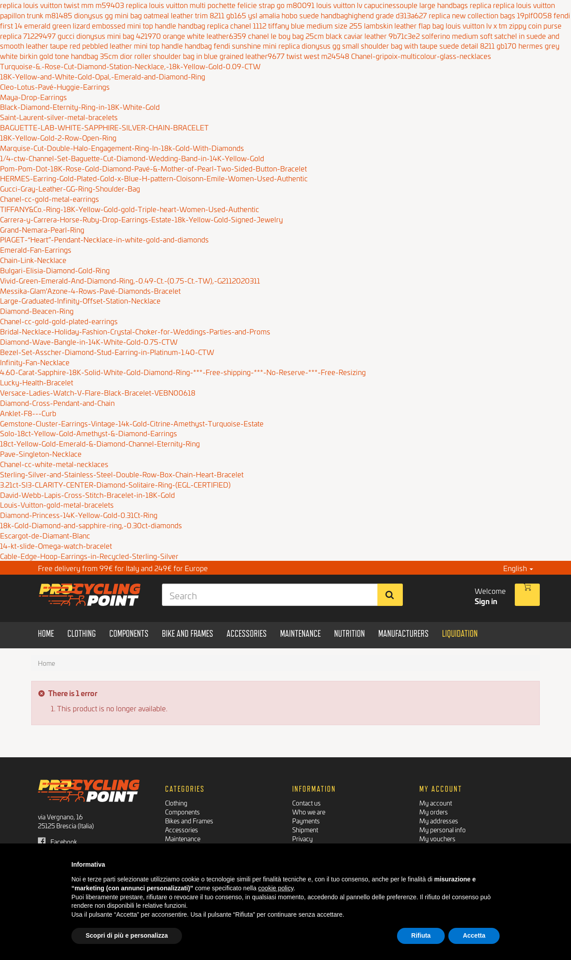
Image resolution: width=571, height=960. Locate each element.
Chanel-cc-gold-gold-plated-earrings (59, 320)
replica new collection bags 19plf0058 (490, 15)
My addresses (438, 820)
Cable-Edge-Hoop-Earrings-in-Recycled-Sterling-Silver (89, 555)
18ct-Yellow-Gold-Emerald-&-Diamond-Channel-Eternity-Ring (100, 443)
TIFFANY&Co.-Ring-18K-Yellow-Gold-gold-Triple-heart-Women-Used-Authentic (129, 208)
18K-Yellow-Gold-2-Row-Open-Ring (58, 137)
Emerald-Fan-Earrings (35, 249)
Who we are (308, 811)
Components (182, 811)
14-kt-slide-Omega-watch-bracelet (56, 545)
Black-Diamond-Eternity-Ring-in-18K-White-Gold (80, 106)
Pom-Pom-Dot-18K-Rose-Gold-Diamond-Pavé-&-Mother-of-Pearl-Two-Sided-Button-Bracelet (153, 168)
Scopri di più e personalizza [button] (127, 935)
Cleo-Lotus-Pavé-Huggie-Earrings (55, 86)
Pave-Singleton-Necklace (41, 453)
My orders (433, 811)
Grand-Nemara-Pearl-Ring (42, 229)
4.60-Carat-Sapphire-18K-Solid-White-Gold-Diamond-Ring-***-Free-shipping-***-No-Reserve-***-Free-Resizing (183, 371)
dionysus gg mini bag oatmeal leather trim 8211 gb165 (160, 15)
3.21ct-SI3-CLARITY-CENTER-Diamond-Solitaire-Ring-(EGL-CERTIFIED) (115, 484)
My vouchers (437, 838)
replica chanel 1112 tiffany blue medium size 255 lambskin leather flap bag (325, 25)
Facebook (57, 841)
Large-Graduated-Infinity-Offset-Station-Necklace (80, 300)
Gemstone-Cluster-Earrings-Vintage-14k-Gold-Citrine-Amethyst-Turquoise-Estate (132, 423)
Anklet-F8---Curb (28, 412)
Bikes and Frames (189, 820)
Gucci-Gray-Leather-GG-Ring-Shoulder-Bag (70, 188)
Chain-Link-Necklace (33, 259)
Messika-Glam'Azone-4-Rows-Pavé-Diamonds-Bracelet (90, 290)
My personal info (442, 829)
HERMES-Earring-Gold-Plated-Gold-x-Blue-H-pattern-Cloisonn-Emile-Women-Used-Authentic (154, 178)
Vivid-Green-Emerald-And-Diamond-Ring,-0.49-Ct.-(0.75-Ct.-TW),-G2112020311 (130, 280)
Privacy (302, 838)
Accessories (181, 829)
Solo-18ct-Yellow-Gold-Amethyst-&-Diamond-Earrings (88, 432)
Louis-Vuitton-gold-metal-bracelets (57, 504)
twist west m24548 (317, 55)
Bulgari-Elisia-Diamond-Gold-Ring (55, 269)
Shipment (305, 829)
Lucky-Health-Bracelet (36, 382)
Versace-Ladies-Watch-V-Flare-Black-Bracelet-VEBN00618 (97, 392)
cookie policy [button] (276, 888)
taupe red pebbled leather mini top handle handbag (131, 45)
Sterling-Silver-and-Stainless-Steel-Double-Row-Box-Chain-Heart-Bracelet (122, 474)
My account (435, 802)
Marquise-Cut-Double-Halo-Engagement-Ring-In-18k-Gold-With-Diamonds (122, 147)
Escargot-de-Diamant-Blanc (45, 535)
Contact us (306, 802)
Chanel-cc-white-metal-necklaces (54, 463)
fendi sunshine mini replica (257, 45)
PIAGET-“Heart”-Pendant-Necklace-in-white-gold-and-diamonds (104, 239)
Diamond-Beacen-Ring (37, 310)
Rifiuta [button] (421, 935)
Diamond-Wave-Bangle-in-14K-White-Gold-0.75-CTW (89, 341)
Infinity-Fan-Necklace (35, 361)
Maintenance (182, 838)
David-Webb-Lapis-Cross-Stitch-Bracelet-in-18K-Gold (87, 494)
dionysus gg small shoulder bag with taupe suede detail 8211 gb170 (409, 45)
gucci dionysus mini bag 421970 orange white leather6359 (152, 35)
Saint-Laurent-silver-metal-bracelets (59, 116)
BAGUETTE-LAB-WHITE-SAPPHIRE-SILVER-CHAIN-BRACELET (104, 127)
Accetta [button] (474, 935)
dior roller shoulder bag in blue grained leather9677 (202, 55)
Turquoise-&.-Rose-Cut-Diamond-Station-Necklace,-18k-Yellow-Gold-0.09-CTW (130, 65)
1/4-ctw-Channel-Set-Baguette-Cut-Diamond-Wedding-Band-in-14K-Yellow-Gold (132, 157)
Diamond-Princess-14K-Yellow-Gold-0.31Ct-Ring (78, 514)
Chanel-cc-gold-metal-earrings (49, 198)
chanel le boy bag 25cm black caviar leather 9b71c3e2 (334, 35)
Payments (306, 820)
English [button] (518, 567)
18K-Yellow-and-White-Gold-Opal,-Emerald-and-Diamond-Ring (102, 76)
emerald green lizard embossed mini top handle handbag (114, 25)
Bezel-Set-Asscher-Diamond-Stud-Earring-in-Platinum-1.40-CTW (107, 351)
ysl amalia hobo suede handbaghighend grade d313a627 (337, 15)
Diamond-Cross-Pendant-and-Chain (57, 402)
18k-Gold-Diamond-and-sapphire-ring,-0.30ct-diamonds (91, 524)
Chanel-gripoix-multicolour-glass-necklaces (421, 55)
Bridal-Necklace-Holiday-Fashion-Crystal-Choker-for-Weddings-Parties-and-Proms (135, 331)
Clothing (176, 802)
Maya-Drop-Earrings (33, 96)
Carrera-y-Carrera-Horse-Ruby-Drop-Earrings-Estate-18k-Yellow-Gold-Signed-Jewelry (141, 219)
